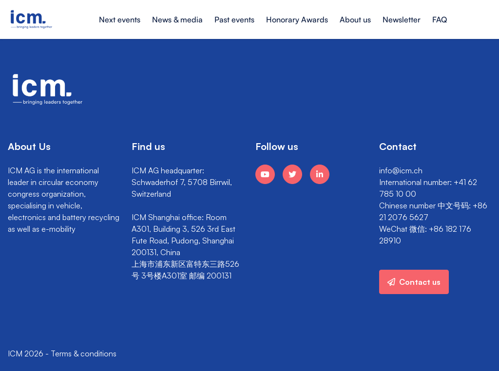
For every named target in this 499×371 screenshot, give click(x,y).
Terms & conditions (83, 353)
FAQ (439, 19)
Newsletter (402, 19)
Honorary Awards (297, 19)
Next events (119, 19)
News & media (177, 19)
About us (355, 19)
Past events (234, 19)
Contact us (414, 282)
